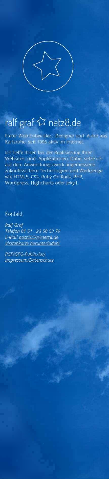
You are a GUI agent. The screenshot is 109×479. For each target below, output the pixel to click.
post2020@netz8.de (38, 237)
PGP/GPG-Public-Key (25, 254)
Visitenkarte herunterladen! (32, 243)
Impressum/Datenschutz (29, 260)
